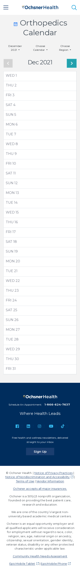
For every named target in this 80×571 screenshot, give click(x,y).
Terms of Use (25, 481)
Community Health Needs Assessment (40, 556)
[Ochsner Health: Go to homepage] (40, 7)
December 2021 (15, 47)
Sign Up (44, 451)
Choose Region (64, 47)
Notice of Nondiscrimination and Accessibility (37, 477)
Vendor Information (50, 481)
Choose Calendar (39, 47)
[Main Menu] (6, 7)
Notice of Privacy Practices (53, 473)
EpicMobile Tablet (22, 563)
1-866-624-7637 (57, 404)
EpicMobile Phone (54, 563)
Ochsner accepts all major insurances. (40, 488)
